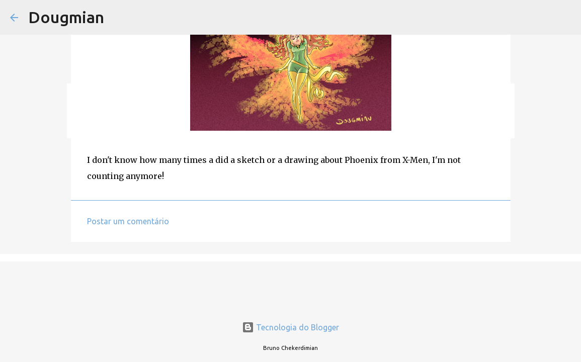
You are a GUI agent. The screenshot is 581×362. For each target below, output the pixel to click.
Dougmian (66, 17)
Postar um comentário (128, 221)
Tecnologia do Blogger (290, 327)
